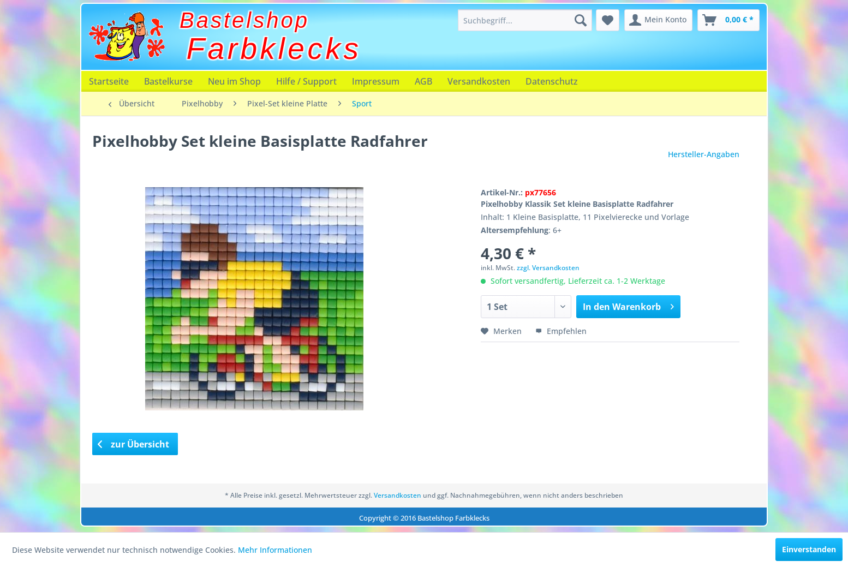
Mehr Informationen (275, 550)
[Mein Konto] (658, 20)
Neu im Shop (234, 81)
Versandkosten (478, 81)
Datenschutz (551, 81)
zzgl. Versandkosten (548, 267)
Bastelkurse (168, 81)
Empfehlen (561, 331)
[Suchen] (580, 20)
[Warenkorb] (728, 20)
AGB (423, 81)
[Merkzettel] (607, 20)
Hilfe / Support (306, 81)
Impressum (375, 81)
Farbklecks (274, 48)
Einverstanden (809, 549)
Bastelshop (244, 20)
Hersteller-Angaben (703, 154)
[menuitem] (525, 20)
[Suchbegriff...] (525, 20)
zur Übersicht (134, 444)
